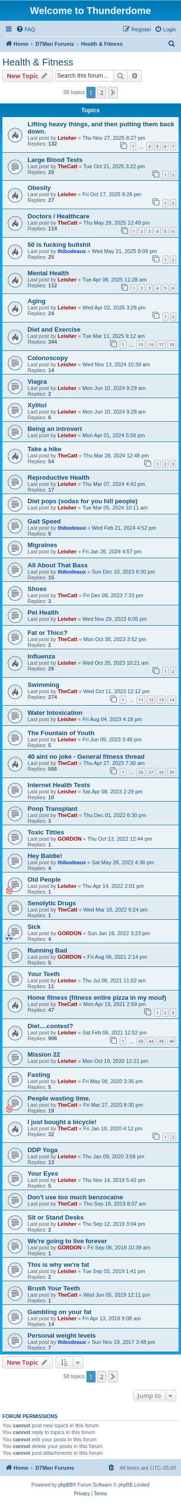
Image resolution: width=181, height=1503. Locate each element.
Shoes (37, 588)
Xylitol (37, 405)
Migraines (42, 545)
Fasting (39, 1074)
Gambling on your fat (60, 1311)
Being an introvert (55, 428)
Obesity (39, 187)
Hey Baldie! (45, 855)
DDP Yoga (42, 1150)
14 (171, 700)
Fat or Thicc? (48, 632)
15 (141, 344)
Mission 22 (44, 1054)
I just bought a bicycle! (62, 1122)
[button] (113, 92)
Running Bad (47, 950)
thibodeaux (71, 251)
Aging (36, 301)
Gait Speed (44, 521)
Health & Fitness (37, 62)
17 (161, 344)
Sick (34, 926)
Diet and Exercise (54, 329)
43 (141, 1041)
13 (161, 700)
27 (151, 772)
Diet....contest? (50, 1026)
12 (151, 700)
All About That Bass (58, 565)
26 (141, 772)
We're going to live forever (67, 1241)
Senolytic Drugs (52, 903)
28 (161, 772)
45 (161, 1041)
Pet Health (43, 612)
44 (151, 1041)
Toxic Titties (46, 832)
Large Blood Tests (55, 159)
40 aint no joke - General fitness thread (86, 756)
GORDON (69, 839)
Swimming (43, 684)
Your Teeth (44, 974)
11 (141, 700)
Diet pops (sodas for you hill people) (83, 501)
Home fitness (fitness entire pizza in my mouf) (97, 997)
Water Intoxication (55, 712)
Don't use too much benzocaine (75, 1197)
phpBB (65, 1485)
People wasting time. (59, 1098)
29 (171, 772)
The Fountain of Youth (61, 733)
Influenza (41, 656)
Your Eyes (43, 1173)
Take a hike (44, 449)
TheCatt (67, 166)
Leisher (66, 138)
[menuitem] (25, 29)
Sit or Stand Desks (56, 1217)
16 (151, 344)
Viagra (37, 381)
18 (171, 344)
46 (171, 1041)
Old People (44, 879)
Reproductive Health (58, 477)
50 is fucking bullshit (59, 244)
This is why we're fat (58, 1264)
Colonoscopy (48, 358)
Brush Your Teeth (54, 1288)
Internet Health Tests (59, 785)
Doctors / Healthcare (58, 216)
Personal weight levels (62, 1335)
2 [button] (101, 92)
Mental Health (48, 273)
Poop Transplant (52, 808)
